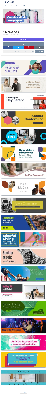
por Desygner (6, 34)
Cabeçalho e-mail (14, 34)
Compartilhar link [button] (39, 51)
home (2, 5)
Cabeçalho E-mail (22, 5)
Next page (23, 392)
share (23, 44)
